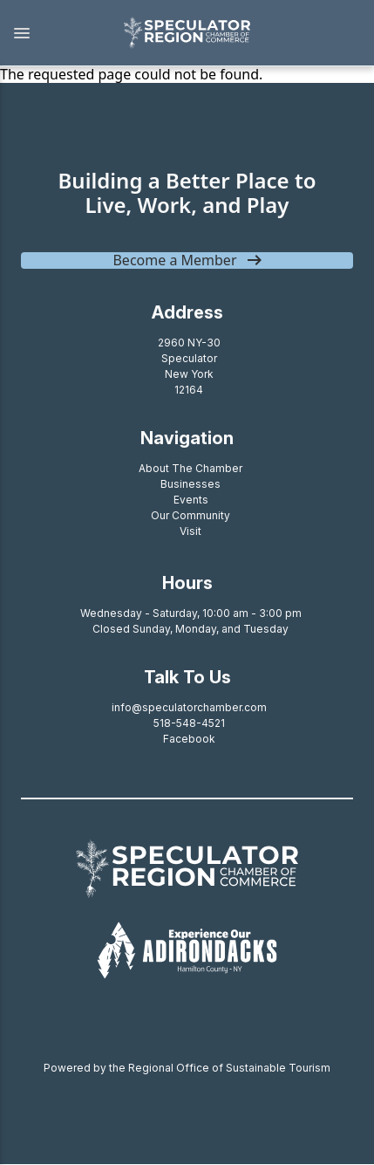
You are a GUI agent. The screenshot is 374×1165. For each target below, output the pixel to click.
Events (190, 499)
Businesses (190, 483)
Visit (190, 531)
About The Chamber (190, 468)
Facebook (189, 738)
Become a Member (174, 260)
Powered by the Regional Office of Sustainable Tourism (187, 1067)
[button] (52, 33)
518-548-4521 (189, 723)
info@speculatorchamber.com (189, 707)
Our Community (190, 515)
